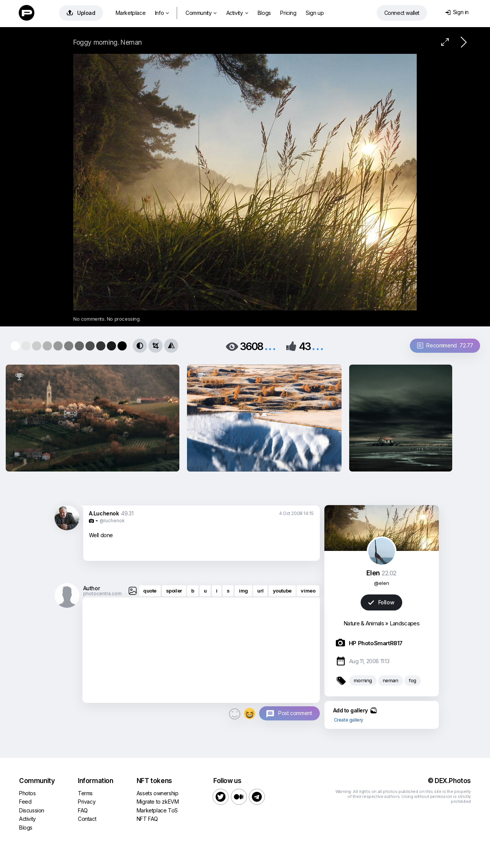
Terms (85, 793)
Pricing (288, 13)
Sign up (315, 13)
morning (363, 680)
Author (91, 588)
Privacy (86, 801)
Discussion (31, 810)
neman (390, 680)
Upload (81, 13)
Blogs (264, 13)
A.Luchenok (104, 513)
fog (412, 680)
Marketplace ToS (157, 810)
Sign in (457, 12)
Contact (87, 818)
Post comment (295, 713)
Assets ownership (158, 793)
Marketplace (131, 13)
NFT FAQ (147, 818)
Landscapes (404, 623)
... (270, 345)
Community (201, 13)
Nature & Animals (363, 623)
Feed (25, 801)
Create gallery (348, 720)
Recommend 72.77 (445, 345)
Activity (237, 13)
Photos (27, 793)
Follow (381, 602)
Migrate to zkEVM (158, 801)
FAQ (83, 810)
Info (162, 13)
